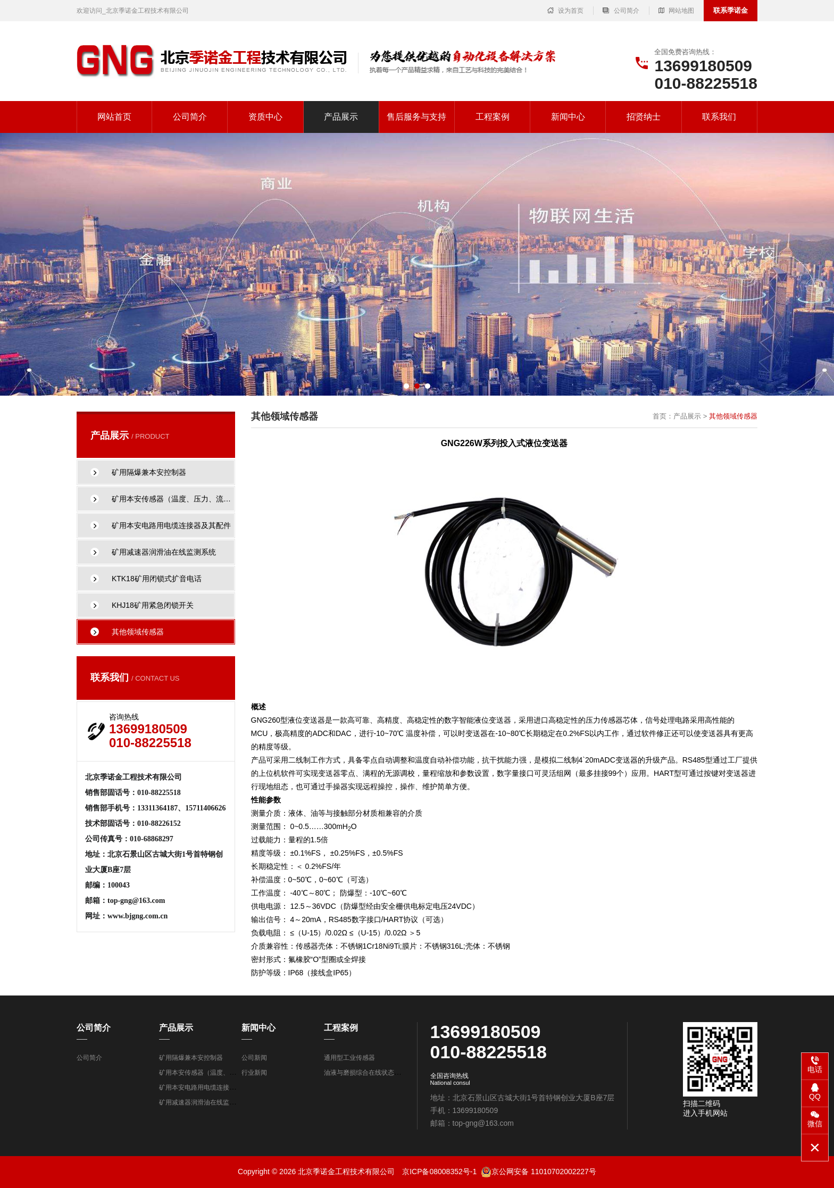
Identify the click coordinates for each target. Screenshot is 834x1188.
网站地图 (676, 10)
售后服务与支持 (416, 116)
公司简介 (621, 10)
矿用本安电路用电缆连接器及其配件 (210, 1087)
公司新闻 (254, 1057)
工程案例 (493, 116)
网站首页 (114, 116)
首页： (663, 416)
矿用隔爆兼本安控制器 (191, 1057)
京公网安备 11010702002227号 (538, 1171)
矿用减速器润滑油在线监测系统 (203, 1102)
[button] (406, 386)
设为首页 (565, 10)
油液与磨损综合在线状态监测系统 (372, 1072)
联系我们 (719, 116)
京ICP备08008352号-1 (439, 1171)
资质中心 (265, 116)
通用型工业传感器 (349, 1057)
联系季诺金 (730, 10)
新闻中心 (568, 116)
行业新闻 (254, 1072)
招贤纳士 (644, 116)
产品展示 (341, 116)
